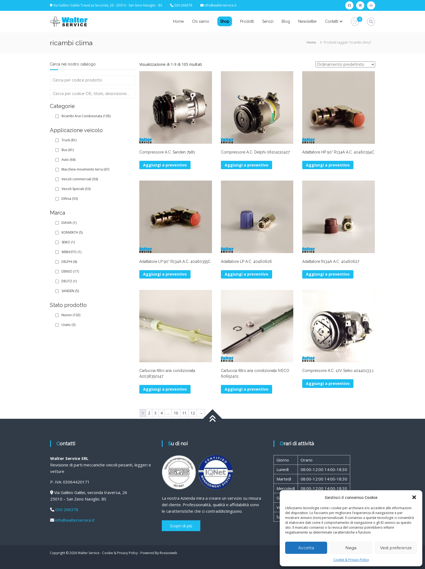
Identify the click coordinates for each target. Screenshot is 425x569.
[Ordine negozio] (345, 64)
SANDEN (70, 291)
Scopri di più (181, 525)
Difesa (70, 198)
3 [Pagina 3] (155, 413)
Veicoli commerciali (80, 179)
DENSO (70, 271)
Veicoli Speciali (76, 189)
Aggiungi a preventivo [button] (165, 165)
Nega (350, 547)
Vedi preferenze (396, 547)
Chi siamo (200, 21)
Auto (68, 159)
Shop (224, 21)
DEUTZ (69, 281)
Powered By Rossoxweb (158, 553)
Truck (69, 140)
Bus (68, 150)
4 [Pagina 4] (161, 413)
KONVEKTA (72, 232)
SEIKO (68, 242)
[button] (414, 497)
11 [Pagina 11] (184, 413)
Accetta (306, 547)
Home (178, 21)
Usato (68, 324)
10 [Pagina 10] (176, 413)
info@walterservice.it (220, 5)
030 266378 (66, 509)
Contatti (331, 21)
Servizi (267, 21)
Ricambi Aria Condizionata (86, 116)
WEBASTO (71, 252)
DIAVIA (69, 222)
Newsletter (307, 21)
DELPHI (69, 261)
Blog (286, 21)
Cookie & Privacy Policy (351, 559)
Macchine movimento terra (85, 169)
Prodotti (247, 21)
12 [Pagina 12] (193, 413)
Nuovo (71, 315)
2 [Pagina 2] (149, 413)
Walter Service (88, 553)
